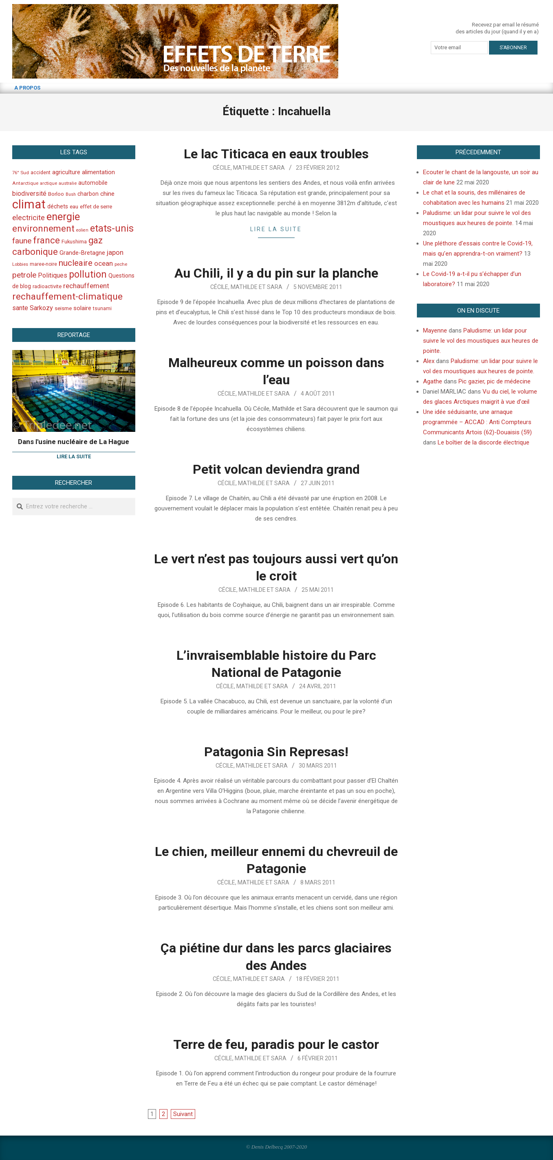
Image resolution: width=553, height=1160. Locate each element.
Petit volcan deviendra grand (276, 469)
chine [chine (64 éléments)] (107, 193)
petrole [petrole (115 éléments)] (24, 275)
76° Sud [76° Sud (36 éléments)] (20, 172)
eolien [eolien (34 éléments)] (82, 230)
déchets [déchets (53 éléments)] (57, 206)
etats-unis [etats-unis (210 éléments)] (112, 228)
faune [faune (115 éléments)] (21, 240)
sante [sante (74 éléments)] (20, 308)
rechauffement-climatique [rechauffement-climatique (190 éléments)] (67, 296)
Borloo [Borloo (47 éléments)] (56, 194)
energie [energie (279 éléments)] (63, 216)
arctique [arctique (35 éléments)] (48, 183)
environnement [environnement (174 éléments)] (43, 228)
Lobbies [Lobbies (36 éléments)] (20, 264)
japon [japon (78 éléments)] (115, 252)
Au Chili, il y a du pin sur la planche (276, 273)
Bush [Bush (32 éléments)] (71, 194)
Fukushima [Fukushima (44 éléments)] (74, 242)
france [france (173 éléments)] (46, 240)
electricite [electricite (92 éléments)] (28, 217)
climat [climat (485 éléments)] (29, 204)
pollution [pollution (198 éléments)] (88, 274)
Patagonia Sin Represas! (276, 751)
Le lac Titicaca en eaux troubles (276, 154)
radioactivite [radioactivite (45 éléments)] (47, 286)
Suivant (183, 1114)
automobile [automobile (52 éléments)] (93, 182)
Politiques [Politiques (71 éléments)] (52, 275)
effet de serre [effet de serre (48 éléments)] (96, 207)
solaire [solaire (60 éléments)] (82, 308)
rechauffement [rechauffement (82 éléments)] (86, 286)
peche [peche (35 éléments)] (121, 264)
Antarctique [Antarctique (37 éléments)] (25, 183)
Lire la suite (276, 229)
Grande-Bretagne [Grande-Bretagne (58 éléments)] (82, 252)
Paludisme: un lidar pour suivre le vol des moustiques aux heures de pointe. (480, 341)
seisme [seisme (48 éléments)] (63, 308)
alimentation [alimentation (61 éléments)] (98, 172)
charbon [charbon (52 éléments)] (88, 193)
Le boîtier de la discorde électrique (483, 442)
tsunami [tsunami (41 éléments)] (102, 308)
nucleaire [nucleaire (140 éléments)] (76, 263)
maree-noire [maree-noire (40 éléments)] (43, 264)
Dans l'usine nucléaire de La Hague (73, 442)
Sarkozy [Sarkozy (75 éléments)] (41, 308)
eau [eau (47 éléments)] (74, 207)
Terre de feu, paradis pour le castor (276, 1044)
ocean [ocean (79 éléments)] (103, 263)
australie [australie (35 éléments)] (68, 183)
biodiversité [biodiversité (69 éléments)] (29, 193)
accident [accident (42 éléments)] (41, 172)
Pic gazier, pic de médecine (494, 381)
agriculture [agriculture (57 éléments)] (66, 172)
